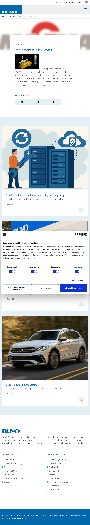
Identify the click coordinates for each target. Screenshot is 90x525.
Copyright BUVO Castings (12, 515)
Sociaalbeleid (55, 470)
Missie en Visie (55, 463)
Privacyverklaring (34, 515)
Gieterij (7, 467)
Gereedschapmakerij (13, 463)
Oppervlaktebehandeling (15, 478)
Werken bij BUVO (73, 2)
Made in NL (54, 467)
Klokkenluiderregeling (58, 482)
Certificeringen (55, 485)
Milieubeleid (54, 478)
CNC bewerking (10, 470)
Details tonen (77, 280)
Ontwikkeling (9, 459)
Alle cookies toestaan (73, 288)
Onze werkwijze (55, 489)
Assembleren (10, 474)
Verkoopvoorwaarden (77, 515)
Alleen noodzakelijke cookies (16, 288)
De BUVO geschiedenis (59, 459)
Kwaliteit (52, 474)
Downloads (54, 493)
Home (4, 16)
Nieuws (59, 2)
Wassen (7, 482)
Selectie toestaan (45, 288)
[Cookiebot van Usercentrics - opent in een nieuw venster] (77, 234)
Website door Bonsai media (16, 519)
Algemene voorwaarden (54, 515)
